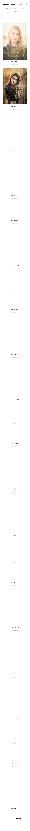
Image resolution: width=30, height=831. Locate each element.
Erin (15, 488)
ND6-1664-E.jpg (15, 195)
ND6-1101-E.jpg (15, 354)
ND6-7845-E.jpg (15, 763)
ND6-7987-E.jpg (15, 582)
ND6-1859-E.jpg (15, 106)
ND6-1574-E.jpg (15, 220)
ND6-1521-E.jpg (15, 265)
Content (21, 9)
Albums (8, 9)
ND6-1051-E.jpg (15, 443)
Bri (15, 535)
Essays (15, 12)
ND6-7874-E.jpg (15, 627)
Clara (15, 672)
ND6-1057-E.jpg (15, 399)
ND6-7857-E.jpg (15, 719)
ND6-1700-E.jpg (15, 151)
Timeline (15, 9)
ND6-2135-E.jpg (15, 61)
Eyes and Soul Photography (15, 4)
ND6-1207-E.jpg (15, 309)
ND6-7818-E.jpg (15, 808)
